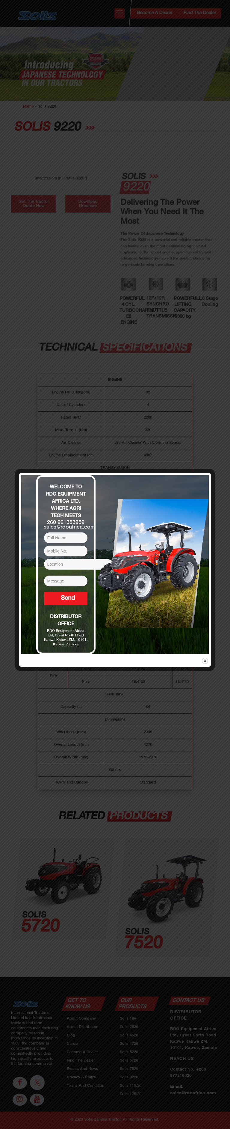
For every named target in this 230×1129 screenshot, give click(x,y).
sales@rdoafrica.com (69, 527)
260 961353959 (65, 522)
